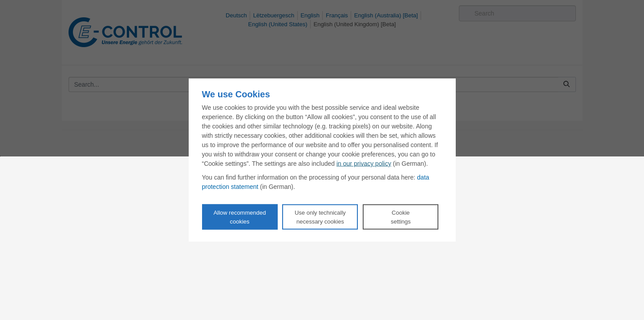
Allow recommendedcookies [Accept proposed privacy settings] (240, 217)
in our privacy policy (363, 163)
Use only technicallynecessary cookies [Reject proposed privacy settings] (320, 217)
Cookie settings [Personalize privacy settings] (401, 217)
